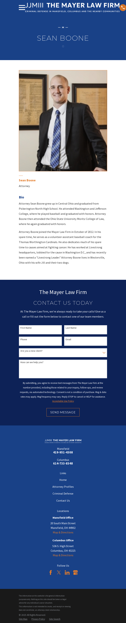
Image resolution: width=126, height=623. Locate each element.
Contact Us (63, 500)
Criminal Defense (63, 493)
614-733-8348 (63, 463)
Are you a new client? (31, 350)
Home (63, 480)
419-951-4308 (63, 452)
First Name (26, 327)
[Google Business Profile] (75, 572)
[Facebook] (50, 572)
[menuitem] (23, 619)
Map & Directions (63, 532)
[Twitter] (58, 572)
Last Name (71, 327)
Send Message (63, 412)
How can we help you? (31, 362)
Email (68, 339)
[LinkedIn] (67, 572)
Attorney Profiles (63, 486)
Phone (23, 339)
